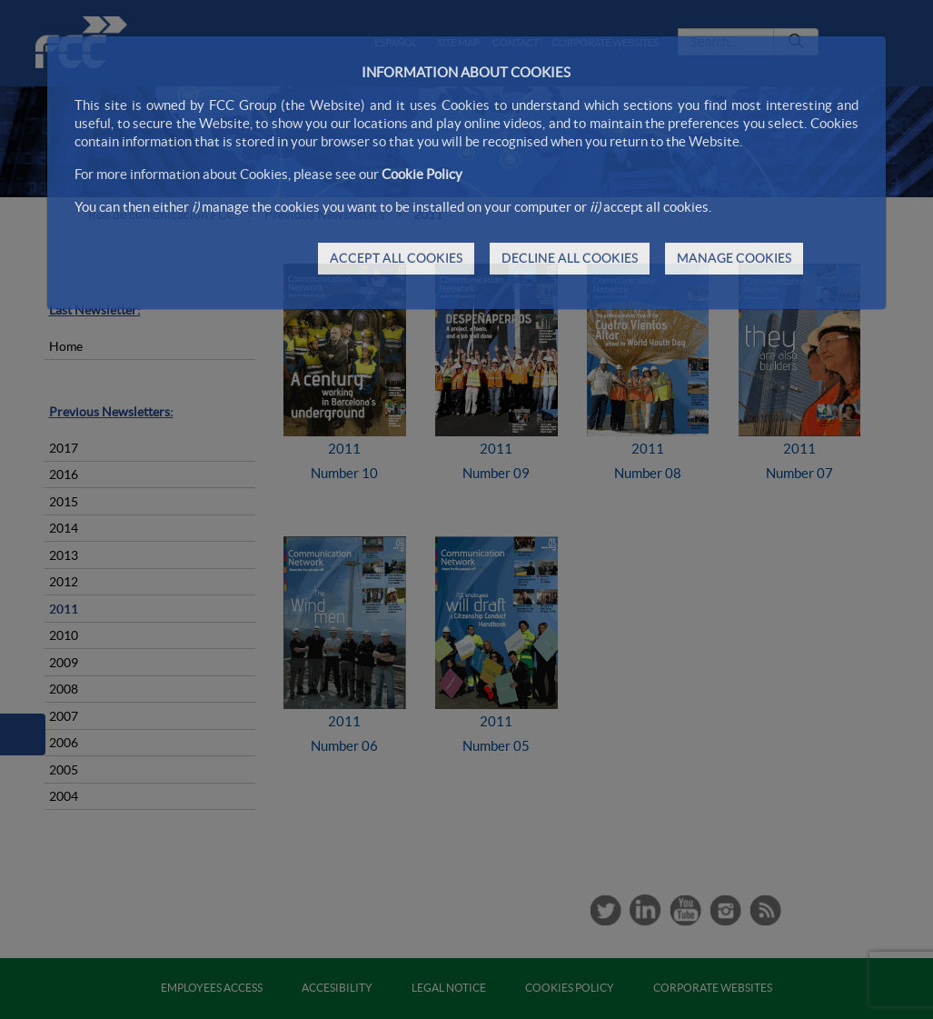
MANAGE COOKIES (734, 258)
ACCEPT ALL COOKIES (396, 258)
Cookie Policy (422, 174)
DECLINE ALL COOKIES (569, 258)
